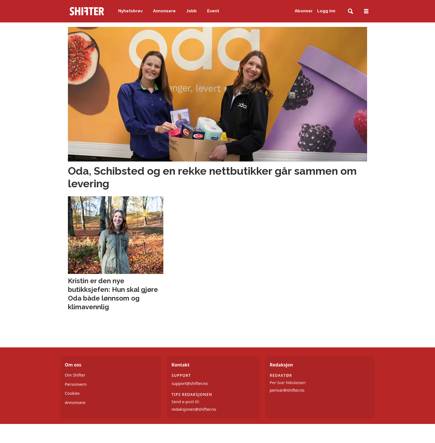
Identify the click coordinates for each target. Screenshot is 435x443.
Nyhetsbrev (130, 10)
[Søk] (350, 11)
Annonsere (164, 10)
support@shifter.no (189, 383)
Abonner (304, 10)
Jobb (191, 10)
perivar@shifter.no (287, 390)
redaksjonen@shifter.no (193, 409)
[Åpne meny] (366, 11)
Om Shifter (75, 375)
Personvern (76, 384)
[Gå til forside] (86, 11)
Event (213, 10)
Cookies (72, 393)
